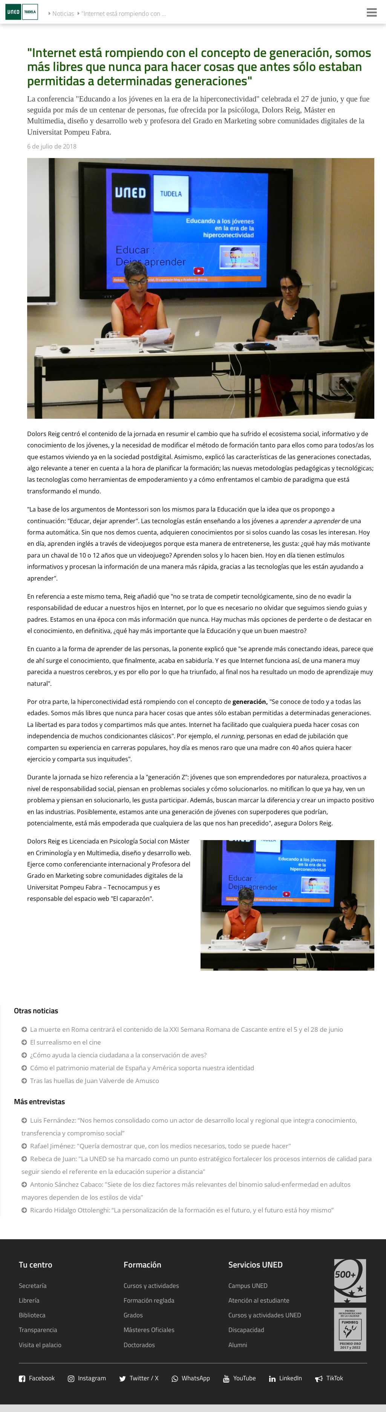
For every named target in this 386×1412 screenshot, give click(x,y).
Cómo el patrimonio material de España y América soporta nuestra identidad (142, 1067)
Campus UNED (248, 1285)
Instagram (87, 1378)
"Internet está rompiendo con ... (123, 13)
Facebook (37, 1378)
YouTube (239, 1378)
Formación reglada (149, 1300)
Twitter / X (138, 1378)
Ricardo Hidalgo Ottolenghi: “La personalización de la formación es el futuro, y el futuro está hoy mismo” (182, 1210)
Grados (133, 1315)
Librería (29, 1300)
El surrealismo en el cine (65, 1042)
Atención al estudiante (259, 1300)
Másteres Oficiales (149, 1329)
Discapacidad (246, 1329)
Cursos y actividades (151, 1285)
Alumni (237, 1344)
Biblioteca (32, 1315)
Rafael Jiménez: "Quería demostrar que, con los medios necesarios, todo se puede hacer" (160, 1146)
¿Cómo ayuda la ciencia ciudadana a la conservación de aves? (118, 1055)
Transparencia (38, 1329)
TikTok (329, 1378)
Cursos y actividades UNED (264, 1315)
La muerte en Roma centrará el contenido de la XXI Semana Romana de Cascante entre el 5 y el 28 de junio (186, 1029)
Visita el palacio (40, 1344)
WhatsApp (191, 1378)
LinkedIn (285, 1378)
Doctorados (139, 1344)
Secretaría (33, 1285)
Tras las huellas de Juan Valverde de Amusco (94, 1080)
